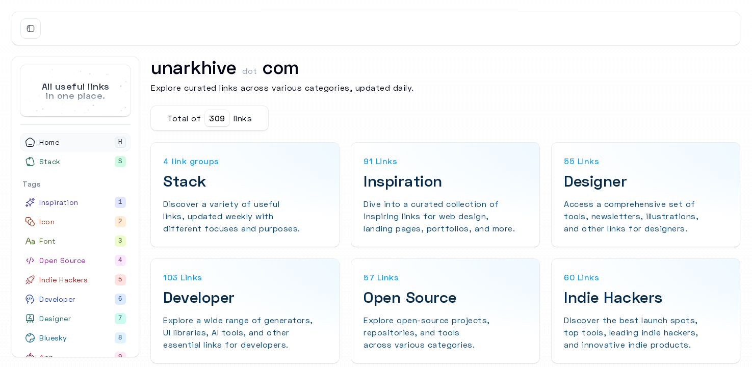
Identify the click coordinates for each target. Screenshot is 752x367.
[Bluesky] (75, 338)
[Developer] (75, 299)
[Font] (75, 241)
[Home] (75, 142)
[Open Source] (75, 260)
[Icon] (75, 222)
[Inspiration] (75, 202)
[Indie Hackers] (75, 280)
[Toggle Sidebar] (30, 28)
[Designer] (75, 318)
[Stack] (75, 161)
